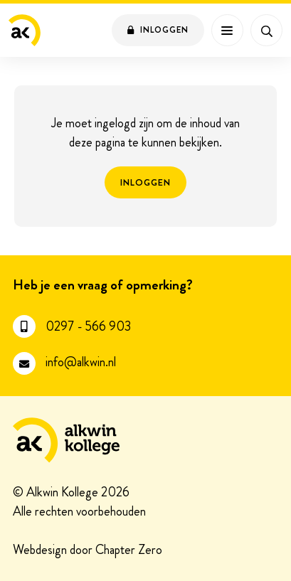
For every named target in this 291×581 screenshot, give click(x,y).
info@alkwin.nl (81, 362)
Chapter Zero (128, 551)
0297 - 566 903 (88, 327)
